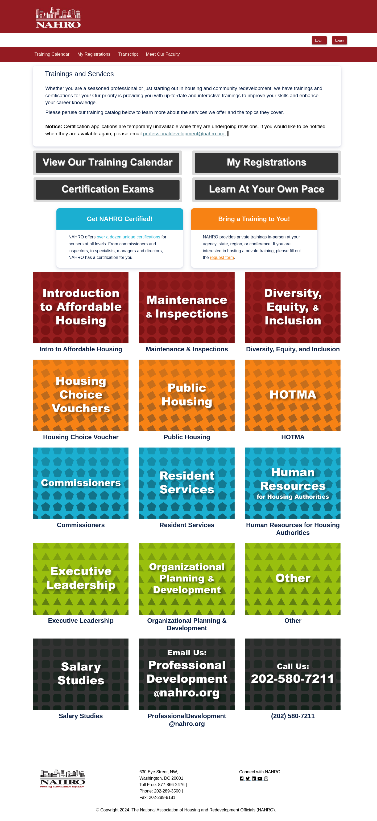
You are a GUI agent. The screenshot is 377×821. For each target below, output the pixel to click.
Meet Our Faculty (163, 54)
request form (222, 257)
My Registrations (93, 54)
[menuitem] (51, 54)
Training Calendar (51, 54)
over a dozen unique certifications (128, 237)
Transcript (128, 54)
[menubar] (107, 54)
